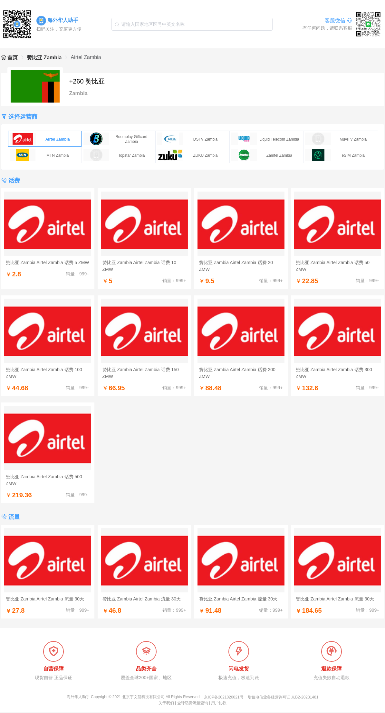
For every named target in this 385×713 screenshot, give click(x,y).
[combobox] (192, 24)
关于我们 (166, 703)
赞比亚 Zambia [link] (44, 57)
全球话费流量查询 (192, 703)
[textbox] (192, 24)
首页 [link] (9, 57)
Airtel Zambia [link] (86, 57)
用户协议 (218, 703)
